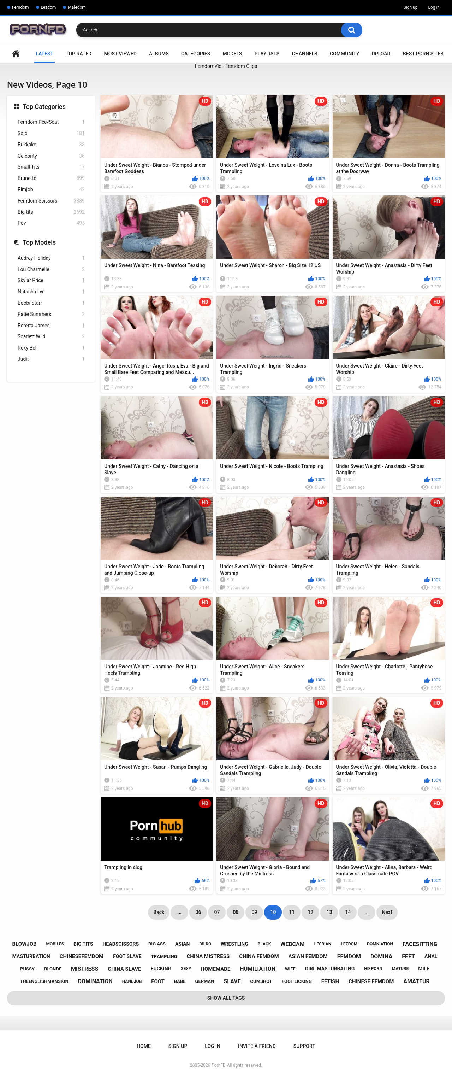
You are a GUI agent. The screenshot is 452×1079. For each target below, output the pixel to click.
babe (180, 981)
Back (158, 912)
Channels (304, 54)
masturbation (31, 956)
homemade (215, 969)
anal (430, 956)
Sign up (411, 7)
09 (254, 912)
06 (198, 912)
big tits (83, 944)
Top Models (39, 242)
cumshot (261, 981)
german (204, 981)
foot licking (297, 981)
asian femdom (308, 956)
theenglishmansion (44, 981)
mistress (84, 969)
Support (304, 1046)
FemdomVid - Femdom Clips (226, 66)
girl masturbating (330, 969)
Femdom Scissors (51, 201)
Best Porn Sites (423, 54)
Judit (51, 359)
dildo (205, 944)
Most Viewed (120, 54)
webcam (292, 944)
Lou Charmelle (51, 269)
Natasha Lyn (51, 292)
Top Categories (44, 106)
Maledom (76, 7)
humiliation (257, 969)
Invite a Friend (257, 1046)
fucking (161, 969)
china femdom (259, 956)
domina (381, 956)
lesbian (322, 944)
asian (182, 944)
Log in (434, 7)
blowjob (24, 944)
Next (387, 912)
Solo (51, 133)
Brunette (51, 178)
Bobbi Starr (51, 303)
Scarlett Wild (51, 337)
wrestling (234, 944)
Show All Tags (226, 998)
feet (408, 956)
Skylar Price (51, 280)
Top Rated (78, 54)
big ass (157, 943)
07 (217, 912)
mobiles (55, 944)
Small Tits (51, 167)
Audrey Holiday (51, 258)
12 (310, 912)
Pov (51, 223)
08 (235, 912)
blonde (52, 969)
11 (292, 912)
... (180, 912)
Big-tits (51, 212)
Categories (195, 54)
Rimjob (51, 190)
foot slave (127, 956)
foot (158, 981)
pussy (27, 969)
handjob (132, 981)
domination (95, 981)
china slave (124, 969)
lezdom (349, 944)
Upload (381, 54)
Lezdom (48, 7)
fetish (330, 981)
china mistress (208, 956)
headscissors (120, 944)
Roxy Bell (51, 348)
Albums (159, 54)
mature (400, 968)
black (264, 944)
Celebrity (51, 156)
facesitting (420, 944)
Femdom (20, 7)
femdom (349, 956)
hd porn (373, 968)
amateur (416, 981)
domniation (380, 944)
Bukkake (51, 145)
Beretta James (51, 326)
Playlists (267, 54)
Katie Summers (51, 314)
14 (348, 912)
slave (232, 981)
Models (232, 54)
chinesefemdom (82, 956)
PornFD (219, 1065)
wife (290, 969)
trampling (164, 956)
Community (344, 54)
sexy (186, 968)
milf (423, 969)
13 (329, 912)
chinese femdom (371, 981)
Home (16, 54)
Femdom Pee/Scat (51, 122)
